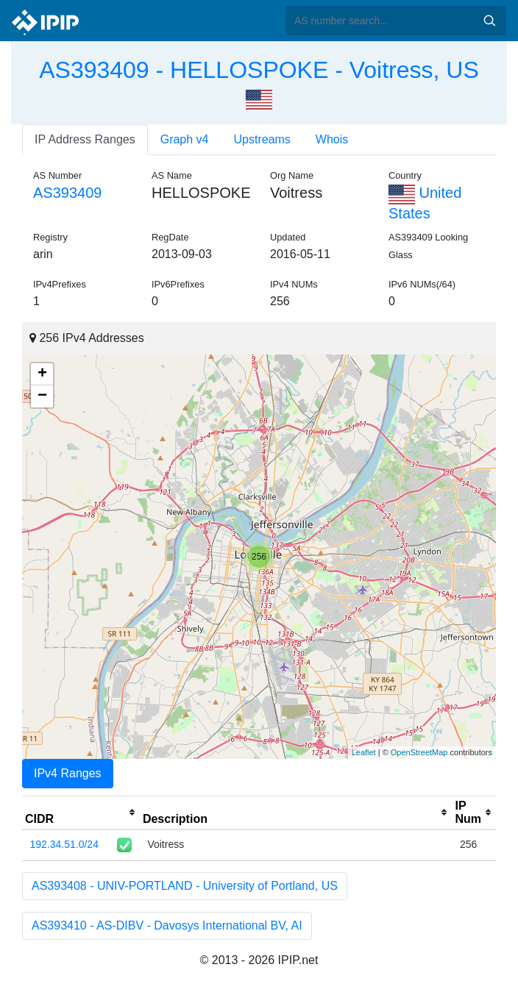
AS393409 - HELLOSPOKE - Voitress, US (259, 70)
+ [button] (42, 374)
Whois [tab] (332, 139)
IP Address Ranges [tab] (85, 139)
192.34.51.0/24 (64, 844)
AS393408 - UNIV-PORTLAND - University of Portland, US (185, 886)
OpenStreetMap (419, 752)
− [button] (42, 396)
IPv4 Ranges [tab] (68, 773)
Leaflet (364, 752)
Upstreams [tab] (262, 139)
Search (489, 21)
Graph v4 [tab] (184, 139)
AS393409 (67, 193)
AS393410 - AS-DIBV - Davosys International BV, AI (167, 925)
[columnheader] (81, 813)
